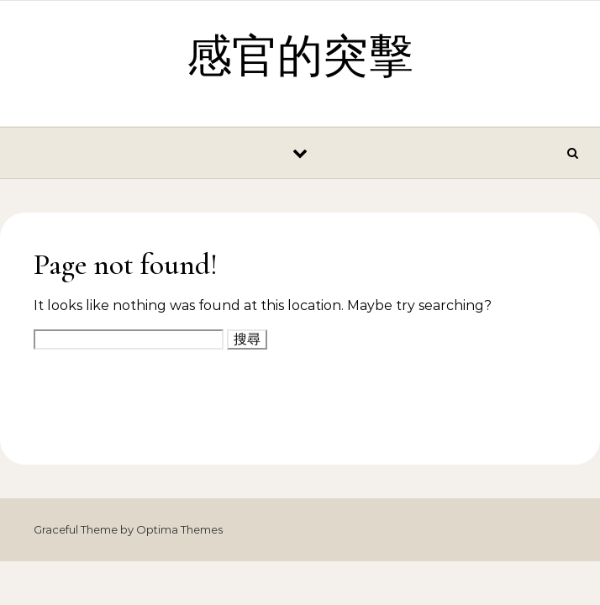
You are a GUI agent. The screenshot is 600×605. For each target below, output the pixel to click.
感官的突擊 (300, 56)
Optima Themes (179, 529)
